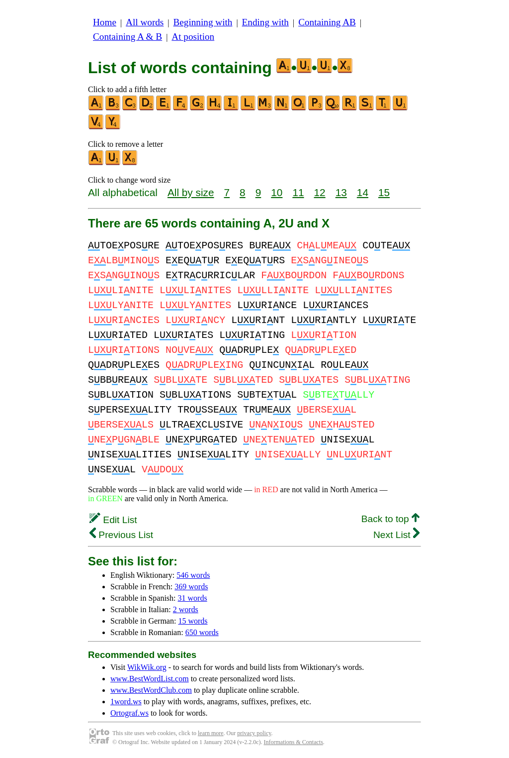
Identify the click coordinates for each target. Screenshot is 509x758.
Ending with (265, 22)
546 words (193, 575)
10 (276, 192)
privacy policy (254, 733)
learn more (211, 733)
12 (320, 192)
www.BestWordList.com (149, 678)
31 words (192, 598)
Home (104, 22)
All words (145, 22)
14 (362, 192)
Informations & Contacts (293, 742)
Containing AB (327, 22)
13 (341, 192)
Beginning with (203, 22)
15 (384, 192)
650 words (202, 632)
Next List (396, 535)
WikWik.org (147, 667)
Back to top (390, 519)
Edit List (113, 520)
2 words (185, 609)
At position (192, 36)
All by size (191, 192)
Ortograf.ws (129, 713)
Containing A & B (127, 36)
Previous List (121, 535)
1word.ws (126, 701)
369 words (191, 586)
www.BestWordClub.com (151, 690)
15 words (192, 621)
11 (298, 192)
